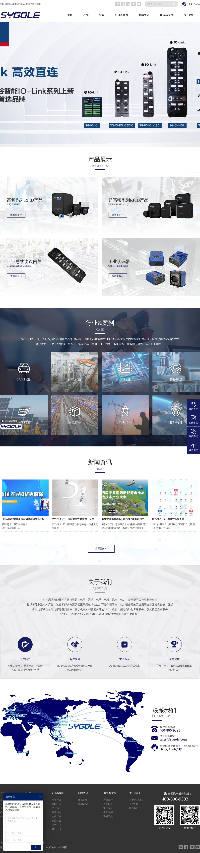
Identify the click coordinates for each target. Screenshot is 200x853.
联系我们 (133, 808)
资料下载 (108, 816)
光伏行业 (56, 816)
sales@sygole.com (173, 739)
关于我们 (189, 15)
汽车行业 (56, 800)
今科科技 (62, 847)
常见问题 (108, 808)
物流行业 (56, 820)
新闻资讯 (144, 15)
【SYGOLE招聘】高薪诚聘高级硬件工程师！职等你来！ (31, 519)
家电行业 (56, 804)
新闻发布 (82, 800)
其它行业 (56, 829)
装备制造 (56, 812)
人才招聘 (133, 804)
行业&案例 (121, 15)
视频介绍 (108, 812)
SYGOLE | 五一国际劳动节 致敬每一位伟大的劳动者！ (80, 519)
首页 (69, 15)
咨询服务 (108, 804)
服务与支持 (166, 15)
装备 (101, 15)
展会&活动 (83, 804)
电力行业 (56, 825)
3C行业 (55, 808)
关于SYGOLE (136, 800)
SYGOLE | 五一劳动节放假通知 (168, 519)
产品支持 (108, 800)
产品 (85, 15)
